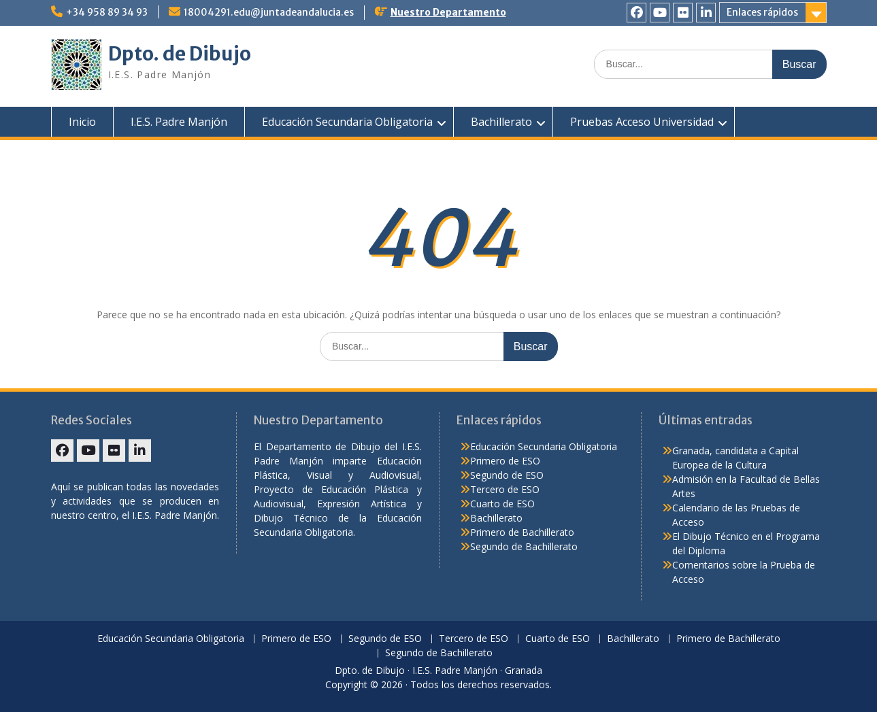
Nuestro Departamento (448, 12)
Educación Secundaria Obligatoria (347, 121)
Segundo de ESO (507, 475)
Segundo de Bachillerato (524, 546)
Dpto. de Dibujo (179, 53)
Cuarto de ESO (502, 503)
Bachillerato (501, 121)
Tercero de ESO (505, 489)
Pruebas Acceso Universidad (642, 121)
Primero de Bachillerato (522, 532)
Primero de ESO (505, 460)
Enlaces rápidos (762, 12)
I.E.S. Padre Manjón (179, 121)
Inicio (82, 121)
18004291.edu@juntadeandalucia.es (269, 12)
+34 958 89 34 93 (107, 12)
